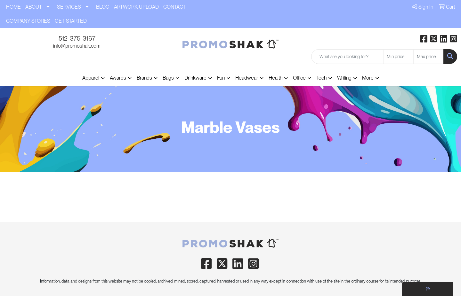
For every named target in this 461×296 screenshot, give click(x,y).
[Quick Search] (347, 56)
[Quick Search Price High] (428, 56)
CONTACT (174, 7)
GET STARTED (71, 21)
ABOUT (33, 7)
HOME (13, 7)
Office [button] (299, 78)
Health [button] (275, 78)
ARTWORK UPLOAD (136, 7)
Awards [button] (118, 78)
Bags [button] (168, 78)
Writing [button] (344, 78)
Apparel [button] (90, 78)
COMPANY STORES (28, 21)
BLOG (102, 7)
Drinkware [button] (195, 78)
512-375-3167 (77, 38)
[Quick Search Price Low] (398, 56)
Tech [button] (321, 78)
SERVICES (69, 7)
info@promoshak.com (77, 46)
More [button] (368, 78)
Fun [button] (221, 78)
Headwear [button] (246, 78)
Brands (144, 78)
